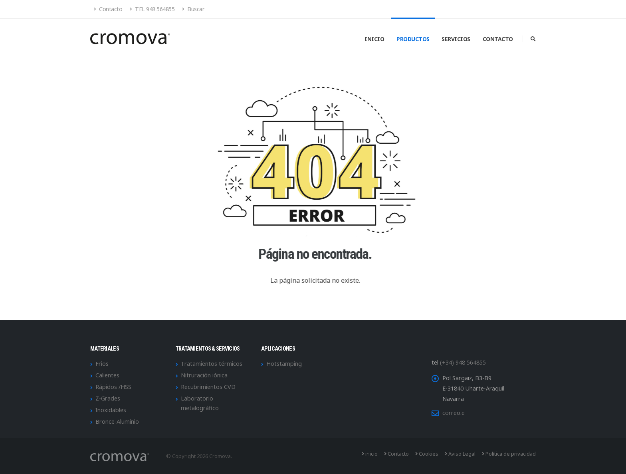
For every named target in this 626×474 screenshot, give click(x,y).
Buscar (193, 9)
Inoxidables (110, 410)
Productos (413, 39)
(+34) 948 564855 (463, 362)
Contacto (108, 9)
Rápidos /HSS (113, 387)
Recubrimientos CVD (208, 387)
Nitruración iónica (204, 375)
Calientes (107, 375)
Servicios (456, 39)
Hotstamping (284, 363)
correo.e (453, 412)
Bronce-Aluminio (117, 421)
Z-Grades (107, 398)
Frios (102, 363)
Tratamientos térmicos (211, 363)
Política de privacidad (509, 453)
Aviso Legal (460, 453)
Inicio (374, 39)
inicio (370, 453)
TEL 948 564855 (152, 9)
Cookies (426, 453)
